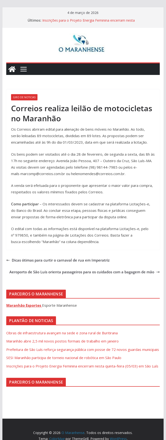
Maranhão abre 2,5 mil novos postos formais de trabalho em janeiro (62, 341)
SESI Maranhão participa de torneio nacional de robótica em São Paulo (63, 357)
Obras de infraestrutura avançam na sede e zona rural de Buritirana (62, 332)
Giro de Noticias (24, 97)
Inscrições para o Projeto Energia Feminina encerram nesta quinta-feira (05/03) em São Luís (88, 22)
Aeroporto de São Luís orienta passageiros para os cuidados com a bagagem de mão (84, 271)
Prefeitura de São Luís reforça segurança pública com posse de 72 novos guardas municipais (82, 349)
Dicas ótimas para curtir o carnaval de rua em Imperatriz (58, 260)
